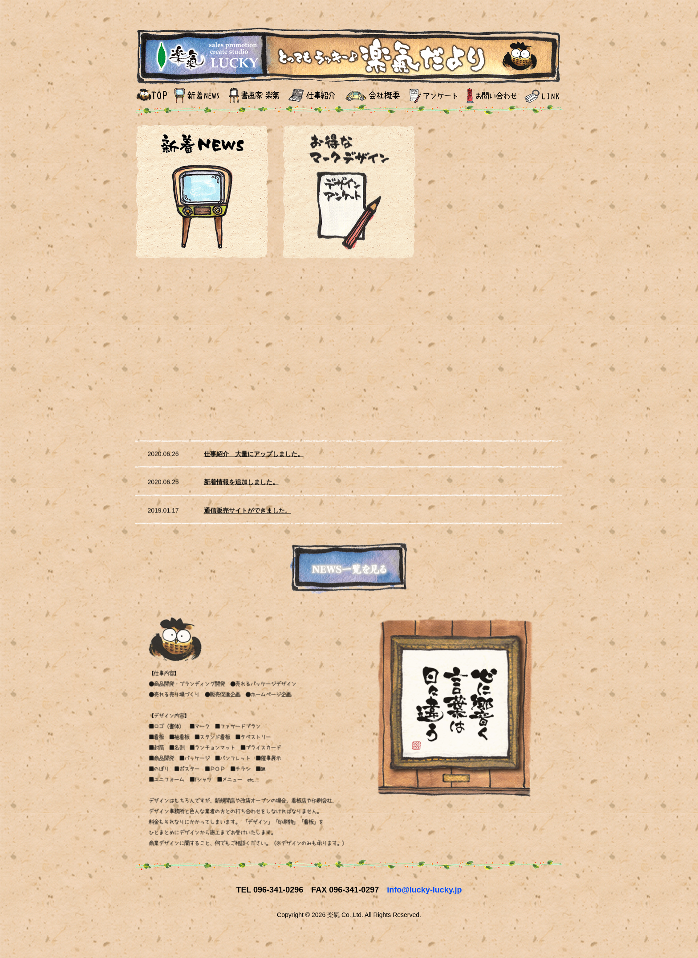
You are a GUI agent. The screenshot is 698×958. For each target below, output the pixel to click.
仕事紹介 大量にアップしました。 (254, 456)
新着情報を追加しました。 (241, 485)
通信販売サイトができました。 (247, 513)
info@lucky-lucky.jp (424, 889)
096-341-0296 (278, 889)
